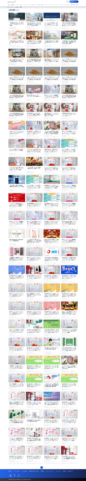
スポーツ (21, 4)
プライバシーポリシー (50, 471)
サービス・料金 (16, 471)
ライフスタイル (67, 4)
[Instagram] (10, 475)
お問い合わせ (70, 471)
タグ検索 (16, 7)
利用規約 (42, 471)
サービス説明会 (24, 471)
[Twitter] (15, 475)
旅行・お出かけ (41, 4)
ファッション (56, 4)
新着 (9, 4)
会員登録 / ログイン (74, 1)
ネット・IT (51, 4)
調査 (77, 4)
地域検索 (12, 4)
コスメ (61, 4)
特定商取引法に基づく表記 (34, 471)
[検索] (67, 1)
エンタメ (17, 4)
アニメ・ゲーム (27, 4)
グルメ (46, 4)
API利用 (64, 471)
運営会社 (10, 471)
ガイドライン (58, 471)
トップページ (11, 7)
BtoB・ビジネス (34, 4)
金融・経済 (73, 4)
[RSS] (19, 475)
